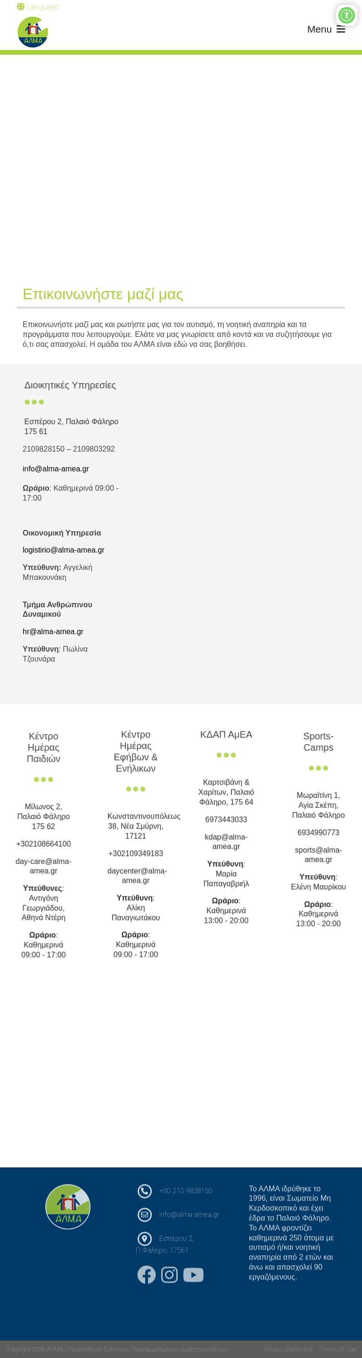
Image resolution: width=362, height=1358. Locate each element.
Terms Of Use (338, 1349)
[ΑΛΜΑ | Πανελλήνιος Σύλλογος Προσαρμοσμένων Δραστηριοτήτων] (33, 32)
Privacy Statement (288, 1349)
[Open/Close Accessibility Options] (346, 15)
